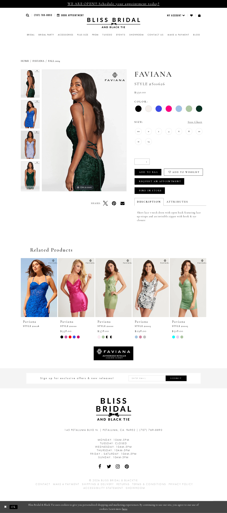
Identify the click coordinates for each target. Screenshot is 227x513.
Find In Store (150, 190)
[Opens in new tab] (113, 353)
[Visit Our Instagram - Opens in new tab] (118, 466)
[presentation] (39, 287)
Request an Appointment (160, 181)
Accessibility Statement (103, 488)
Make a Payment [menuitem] (178, 34)
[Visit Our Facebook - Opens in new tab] (100, 466)
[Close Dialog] (5, 507)
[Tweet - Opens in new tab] (105, 203)
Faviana (38, 61)
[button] (28, 15)
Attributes (177, 201)
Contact (43, 484)
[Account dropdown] (176, 15)
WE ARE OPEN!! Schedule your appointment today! (113, 4)
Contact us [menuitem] (156, 34)
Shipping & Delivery (98, 484)
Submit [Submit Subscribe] (176, 378)
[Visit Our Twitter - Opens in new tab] (109, 466)
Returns (123, 484)
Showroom (135, 488)
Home (25, 61)
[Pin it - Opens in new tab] (114, 203)
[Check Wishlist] (192, 15)
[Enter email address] (158, 378)
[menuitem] (176, 15)
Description (149, 201)
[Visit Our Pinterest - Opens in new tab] (127, 466)
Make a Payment (66, 484)
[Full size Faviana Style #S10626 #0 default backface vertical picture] (84, 130)
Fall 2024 (54, 61)
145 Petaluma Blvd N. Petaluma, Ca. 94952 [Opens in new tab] (100, 430)
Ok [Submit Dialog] (13, 507)
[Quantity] (142, 162)
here (124, 509)
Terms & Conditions (149, 484)
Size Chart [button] (195, 122)
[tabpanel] (30, 84)
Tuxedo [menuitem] (107, 34)
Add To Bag (148, 172)
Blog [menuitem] (196, 34)
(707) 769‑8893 (43, 15)
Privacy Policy (181, 484)
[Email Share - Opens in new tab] (122, 203)
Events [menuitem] (121, 34)
